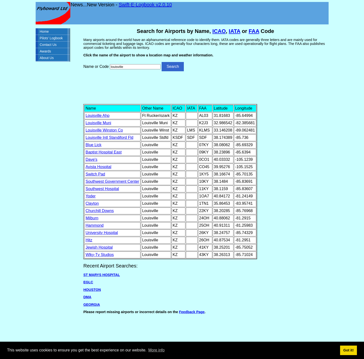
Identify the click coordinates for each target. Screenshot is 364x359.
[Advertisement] (205, 87)
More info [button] (156, 350)
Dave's (91, 159)
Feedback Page (192, 312)
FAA (254, 31)
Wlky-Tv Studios (99, 255)
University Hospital (101, 233)
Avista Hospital (98, 167)
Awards (45, 51)
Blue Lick (93, 145)
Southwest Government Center (112, 181)
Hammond (94, 225)
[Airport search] (135, 66)
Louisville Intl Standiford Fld (109, 137)
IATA (234, 31)
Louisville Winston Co (104, 130)
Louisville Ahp (97, 115)
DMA (87, 297)
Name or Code (96, 66)
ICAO (219, 31)
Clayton (92, 203)
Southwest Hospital (102, 189)
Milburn (91, 218)
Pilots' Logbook (51, 38)
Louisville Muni (98, 123)
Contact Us (48, 45)
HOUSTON (92, 290)
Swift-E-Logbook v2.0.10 (145, 4)
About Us (47, 58)
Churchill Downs (99, 211)
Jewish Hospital (99, 247)
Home (44, 31)
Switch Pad (95, 174)
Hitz (88, 240)
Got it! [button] (348, 350)
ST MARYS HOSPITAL (101, 275)
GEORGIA (91, 305)
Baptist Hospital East (103, 152)
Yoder (90, 196)
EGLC (88, 282)
